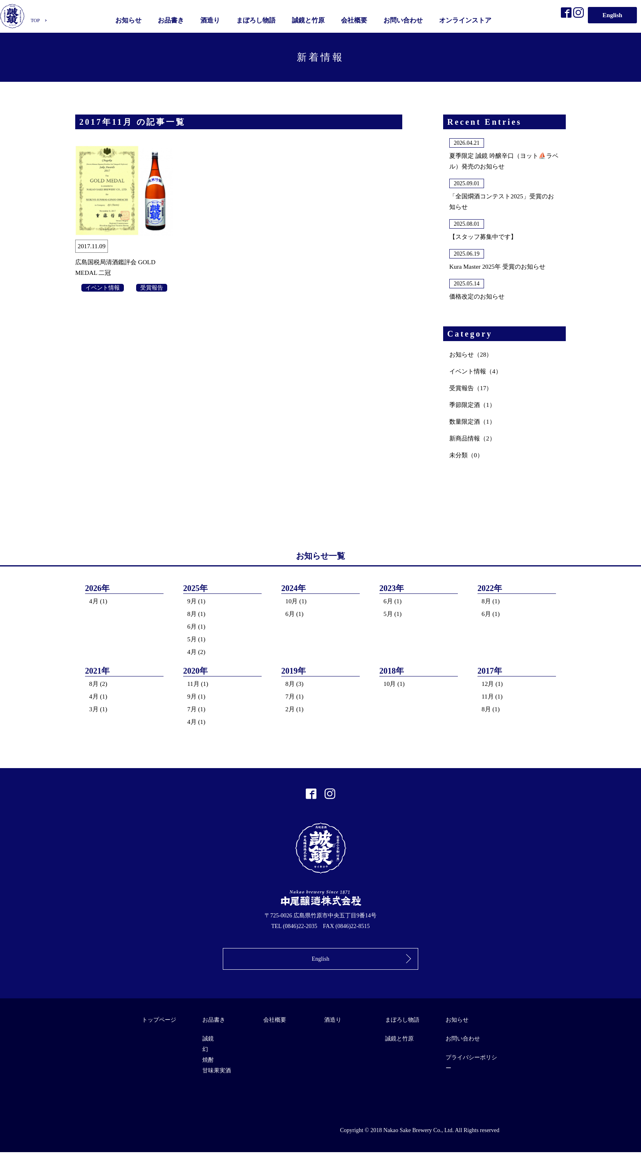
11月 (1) (198, 683)
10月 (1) (296, 601)
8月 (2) (98, 683)
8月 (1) (196, 613)
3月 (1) (98, 709)
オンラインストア (467, 19)
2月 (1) (295, 709)
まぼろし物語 (257, 19)
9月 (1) (196, 601)
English (612, 14)
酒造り (212, 19)
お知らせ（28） (472, 354)
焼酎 (208, 1063)
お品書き (172, 19)
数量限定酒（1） (473, 421)
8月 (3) (295, 683)
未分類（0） (467, 455)
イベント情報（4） (477, 371)
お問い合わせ (404, 19)
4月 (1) (98, 601)
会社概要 (356, 19)
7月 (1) (196, 709)
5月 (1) (196, 639)
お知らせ (130, 19)
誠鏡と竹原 (310, 19)
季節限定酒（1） (473, 404)
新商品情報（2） (473, 438)
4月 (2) (196, 651)
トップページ (159, 1023)
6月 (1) (196, 626)
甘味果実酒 (216, 1073)
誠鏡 (208, 1041)
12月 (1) (493, 683)
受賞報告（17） (472, 387)
